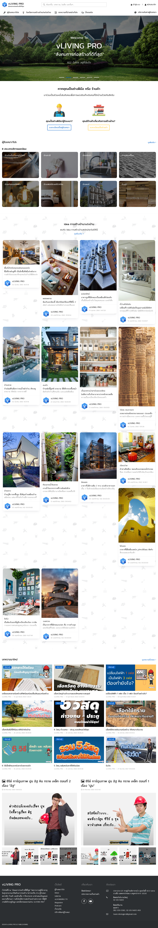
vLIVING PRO (18, 281)
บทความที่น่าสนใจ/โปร (66, 12)
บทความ (58, 896)
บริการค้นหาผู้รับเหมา (62, 912)
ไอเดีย (37, 12)
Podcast (58, 905)
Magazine (59, 902)
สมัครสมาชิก (150, 4)
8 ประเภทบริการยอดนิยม (14, 148)
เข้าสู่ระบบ (136, 4)
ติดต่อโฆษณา (86, 890)
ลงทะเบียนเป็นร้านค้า (99, 127)
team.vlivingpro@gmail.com (125, 914)
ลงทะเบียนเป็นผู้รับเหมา (59, 127)
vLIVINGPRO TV (61, 899)
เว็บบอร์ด (87, 12)
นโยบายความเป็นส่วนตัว (90, 894)
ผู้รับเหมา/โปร (11, 12)
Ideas (57, 892)
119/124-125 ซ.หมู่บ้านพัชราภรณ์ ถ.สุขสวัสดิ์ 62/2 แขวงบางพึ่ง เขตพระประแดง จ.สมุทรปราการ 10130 (134, 892)
